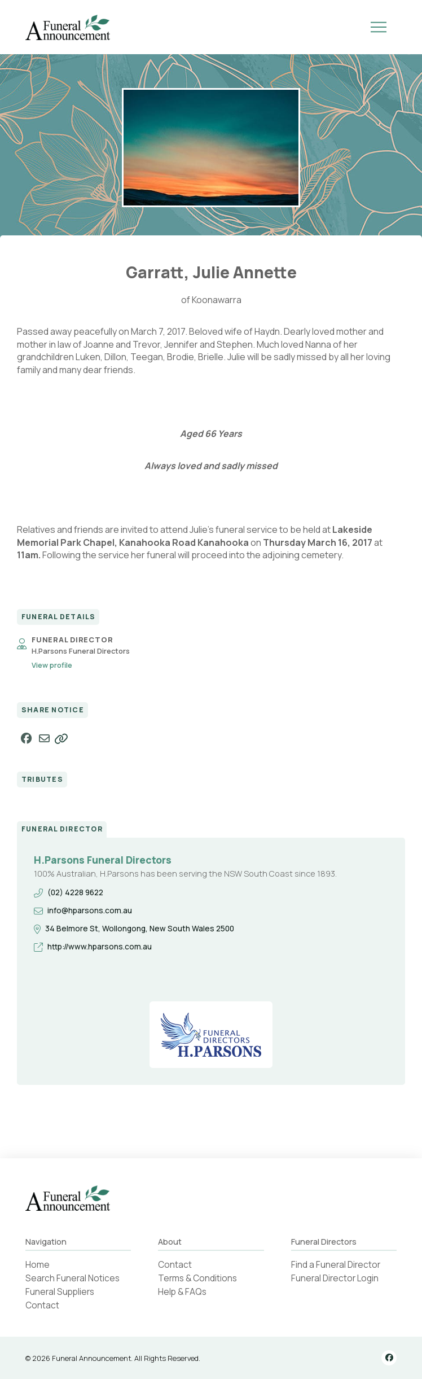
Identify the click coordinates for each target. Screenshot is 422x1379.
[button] (379, 27)
